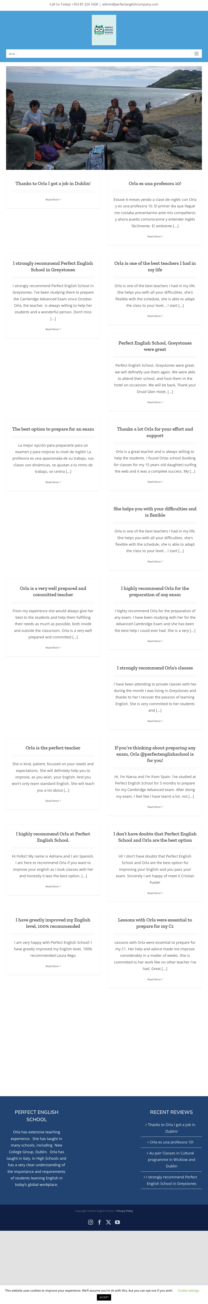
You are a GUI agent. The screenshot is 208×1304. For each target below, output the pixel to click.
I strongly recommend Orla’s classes (155, 668)
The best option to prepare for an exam (53, 429)
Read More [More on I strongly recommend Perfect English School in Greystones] (52, 329)
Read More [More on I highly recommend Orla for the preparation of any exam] (154, 641)
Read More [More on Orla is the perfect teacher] (52, 801)
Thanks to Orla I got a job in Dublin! (53, 183)
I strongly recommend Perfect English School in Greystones (171, 1180)
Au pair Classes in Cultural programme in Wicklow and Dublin (171, 1160)
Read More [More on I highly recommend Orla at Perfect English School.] (52, 886)
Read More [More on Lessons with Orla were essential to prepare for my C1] (154, 979)
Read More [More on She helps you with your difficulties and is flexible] (154, 561)
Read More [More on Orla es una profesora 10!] (154, 236)
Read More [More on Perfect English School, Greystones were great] (154, 402)
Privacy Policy (125, 1211)
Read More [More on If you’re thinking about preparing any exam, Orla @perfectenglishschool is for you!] (154, 807)
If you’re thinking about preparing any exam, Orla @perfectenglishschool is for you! (155, 754)
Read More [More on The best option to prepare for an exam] (52, 482)
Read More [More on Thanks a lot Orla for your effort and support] (154, 482)
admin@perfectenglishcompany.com (130, 4)
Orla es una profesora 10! (155, 183)
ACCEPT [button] (104, 1297)
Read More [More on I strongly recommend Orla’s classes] (154, 721)
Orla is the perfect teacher (53, 748)
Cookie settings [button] (188, 1290)
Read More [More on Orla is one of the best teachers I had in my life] (154, 316)
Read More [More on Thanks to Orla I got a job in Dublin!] (52, 199)
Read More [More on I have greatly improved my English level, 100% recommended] (52, 966)
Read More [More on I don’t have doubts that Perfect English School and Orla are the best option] (154, 893)
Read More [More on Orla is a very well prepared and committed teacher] (52, 647)
